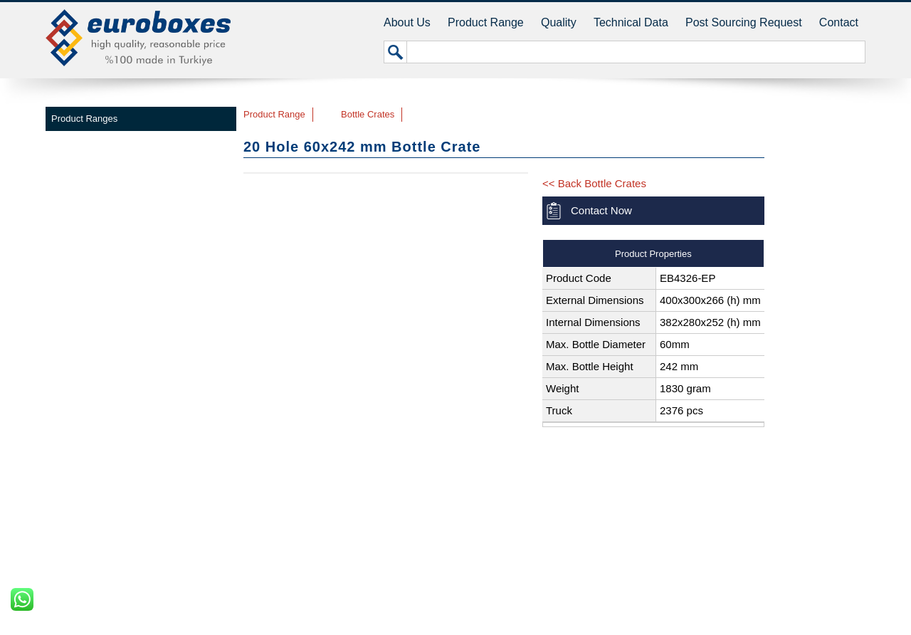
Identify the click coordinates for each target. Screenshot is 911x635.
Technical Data (631, 22)
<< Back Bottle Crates (594, 183)
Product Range (486, 22)
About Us (407, 22)
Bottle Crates (367, 114)
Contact (838, 22)
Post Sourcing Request (743, 22)
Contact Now (601, 210)
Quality (558, 22)
